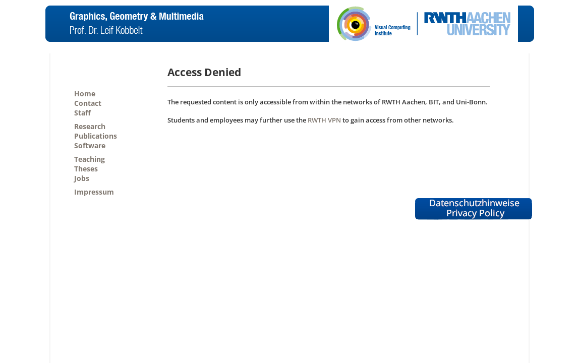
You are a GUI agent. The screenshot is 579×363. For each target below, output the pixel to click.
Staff (82, 112)
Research (89, 126)
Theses (86, 168)
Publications (95, 136)
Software (89, 145)
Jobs (81, 178)
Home (84, 93)
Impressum (94, 192)
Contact (87, 103)
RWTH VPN (324, 120)
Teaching (89, 159)
